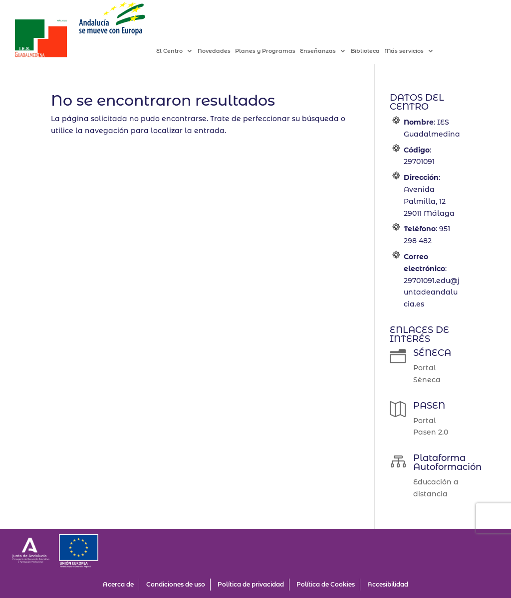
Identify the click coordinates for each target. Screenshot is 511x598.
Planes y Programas (276, 51)
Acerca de (118, 584)
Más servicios (414, 51)
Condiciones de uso (175, 584)
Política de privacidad (251, 584)
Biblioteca (375, 51)
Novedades (224, 51)
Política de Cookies (325, 584)
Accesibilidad (387, 584)
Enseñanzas (328, 51)
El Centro (180, 51)
